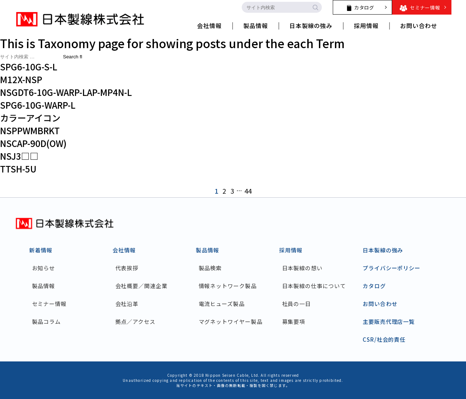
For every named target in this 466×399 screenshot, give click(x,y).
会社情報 (124, 250)
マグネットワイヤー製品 (230, 321)
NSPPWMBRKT (30, 130)
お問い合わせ (380, 303)
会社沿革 (127, 303)
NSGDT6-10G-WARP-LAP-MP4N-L (66, 92)
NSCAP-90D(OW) (33, 143)
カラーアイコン (30, 117)
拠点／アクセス (135, 321)
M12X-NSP (21, 79)
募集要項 (293, 321)
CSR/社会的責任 (384, 339)
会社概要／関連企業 (141, 286)
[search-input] (275, 7)
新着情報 (40, 250)
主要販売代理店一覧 (389, 321)
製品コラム (46, 321)
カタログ (374, 286)
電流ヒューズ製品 (222, 303)
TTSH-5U (18, 168)
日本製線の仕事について (314, 286)
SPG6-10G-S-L (28, 66)
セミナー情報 (49, 303)
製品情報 (43, 286)
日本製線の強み (383, 250)
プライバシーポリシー (391, 268)
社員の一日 (296, 303)
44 (248, 190)
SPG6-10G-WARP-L (37, 104)
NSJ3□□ (19, 156)
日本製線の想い (302, 268)
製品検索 (210, 268)
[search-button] (315, 7)
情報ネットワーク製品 (228, 286)
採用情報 (291, 250)
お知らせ (43, 268)
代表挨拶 (127, 268)
